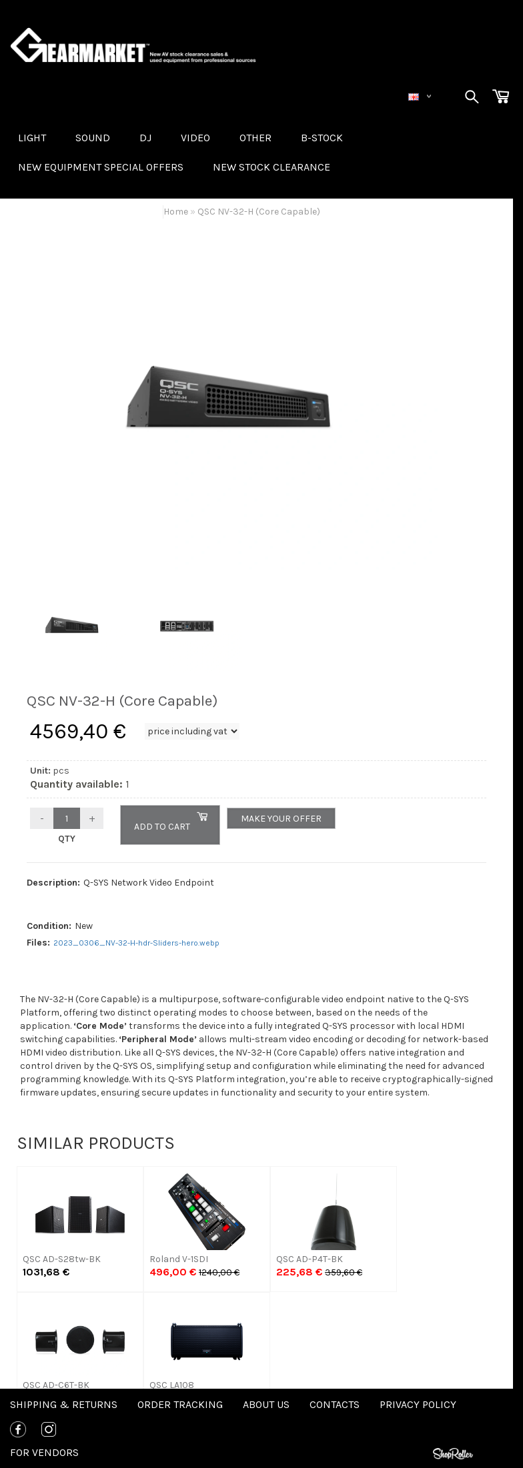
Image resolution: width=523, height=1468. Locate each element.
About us (266, 1404)
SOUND (92, 137)
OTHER (255, 137)
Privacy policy (418, 1404)
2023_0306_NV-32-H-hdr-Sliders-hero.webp (136, 943)
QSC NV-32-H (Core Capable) (258, 211)
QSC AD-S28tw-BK (62, 1259)
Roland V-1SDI (178, 1259)
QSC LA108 (171, 1385)
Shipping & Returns (63, 1404)
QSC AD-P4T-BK (309, 1259)
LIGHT (32, 137)
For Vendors (44, 1452)
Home (175, 211)
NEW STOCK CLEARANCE (271, 167)
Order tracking (180, 1404)
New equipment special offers (100, 167)
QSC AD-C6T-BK (56, 1385)
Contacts (335, 1404)
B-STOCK (322, 137)
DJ (145, 137)
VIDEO (195, 137)
